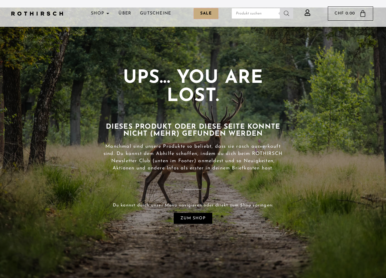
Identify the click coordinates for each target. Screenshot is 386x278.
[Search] (286, 13)
